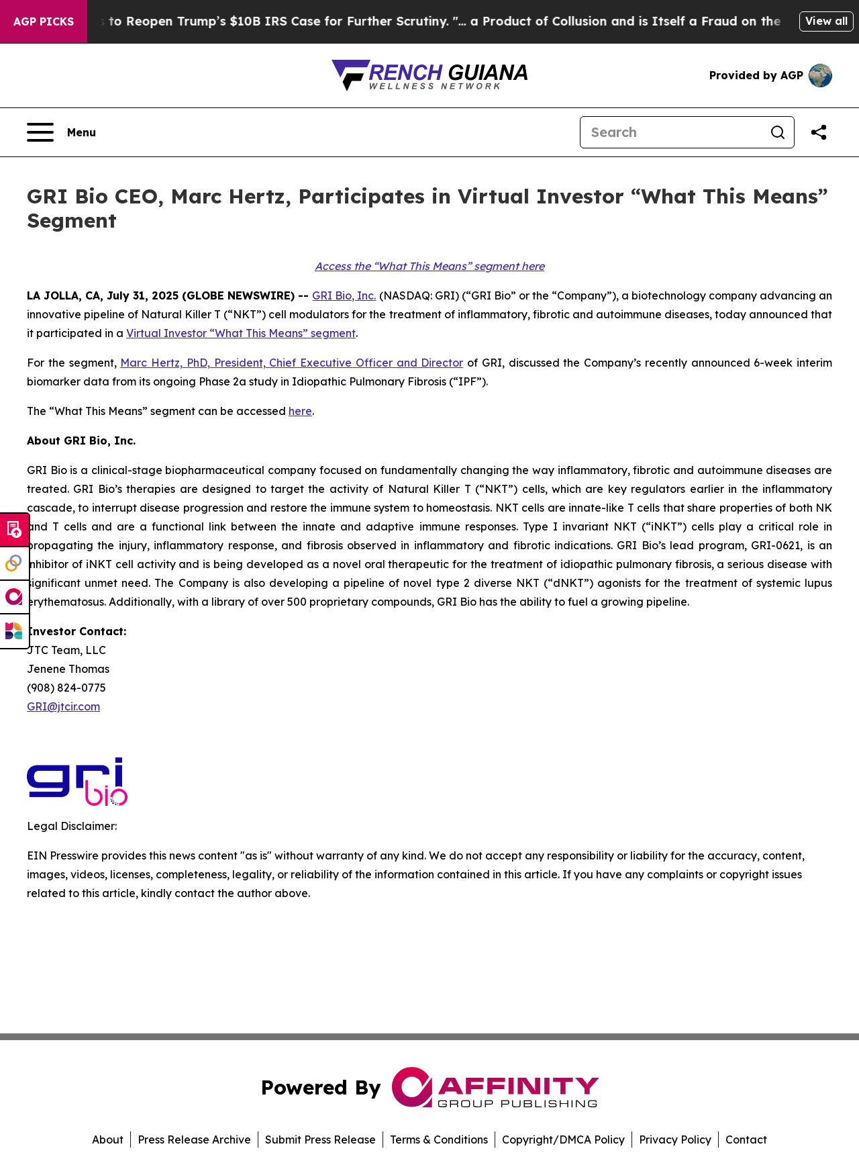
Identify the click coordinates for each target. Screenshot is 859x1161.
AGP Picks (43, 21)
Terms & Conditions (439, 1139)
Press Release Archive (194, 1139)
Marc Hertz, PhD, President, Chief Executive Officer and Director (291, 362)
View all (826, 21)
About (107, 1139)
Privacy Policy (675, 1139)
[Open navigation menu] (61, 132)
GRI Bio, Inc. (344, 295)
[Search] (671, 132)
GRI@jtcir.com (63, 706)
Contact (746, 1139)
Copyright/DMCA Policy (563, 1139)
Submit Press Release (320, 1139)
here (300, 411)
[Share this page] (818, 132)
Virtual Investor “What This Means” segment (241, 333)
